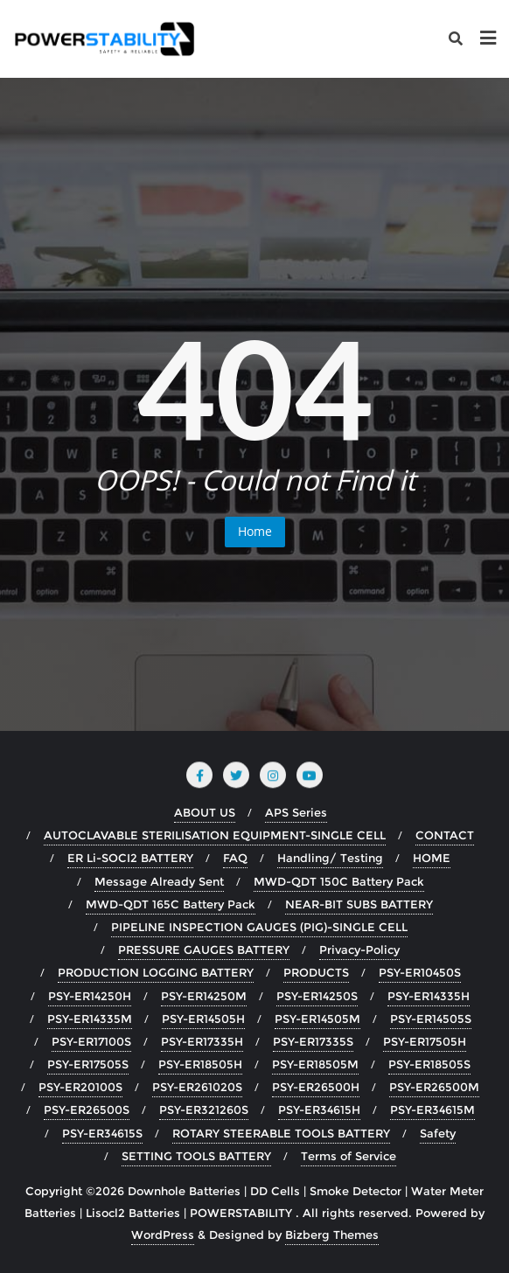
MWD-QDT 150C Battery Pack (339, 881)
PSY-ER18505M (315, 1064)
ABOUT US (204, 812)
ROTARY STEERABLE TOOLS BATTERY (281, 1133)
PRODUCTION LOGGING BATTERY (156, 972)
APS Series (296, 812)
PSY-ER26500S (86, 1109)
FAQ (235, 858)
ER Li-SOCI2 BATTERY (130, 858)
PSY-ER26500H (315, 1087)
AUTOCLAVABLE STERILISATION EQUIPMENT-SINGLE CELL (215, 835)
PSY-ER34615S (102, 1133)
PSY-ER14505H (203, 1019)
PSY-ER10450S (420, 972)
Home (255, 531)
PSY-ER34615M (432, 1109)
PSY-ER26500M (434, 1087)
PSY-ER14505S (430, 1019)
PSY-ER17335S (313, 1041)
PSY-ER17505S (88, 1064)
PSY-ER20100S (80, 1087)
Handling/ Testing (330, 858)
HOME (431, 858)
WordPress (162, 1235)
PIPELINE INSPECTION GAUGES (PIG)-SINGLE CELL (259, 927)
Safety (438, 1133)
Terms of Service (348, 1156)
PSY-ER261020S (197, 1087)
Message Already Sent (159, 881)
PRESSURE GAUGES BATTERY (203, 949)
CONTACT (444, 835)
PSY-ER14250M (204, 996)
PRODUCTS (316, 972)
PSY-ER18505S (429, 1064)
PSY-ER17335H (202, 1041)
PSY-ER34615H (319, 1109)
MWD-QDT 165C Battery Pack (170, 904)
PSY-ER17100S (91, 1041)
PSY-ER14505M (317, 1019)
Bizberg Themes (332, 1235)
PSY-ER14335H (428, 996)
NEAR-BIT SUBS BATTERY (359, 904)
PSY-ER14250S (317, 996)
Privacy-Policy (359, 949)
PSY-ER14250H (89, 996)
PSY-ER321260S (203, 1109)
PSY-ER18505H (200, 1064)
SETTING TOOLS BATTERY (196, 1156)
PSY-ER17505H (424, 1041)
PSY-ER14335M (89, 1019)
